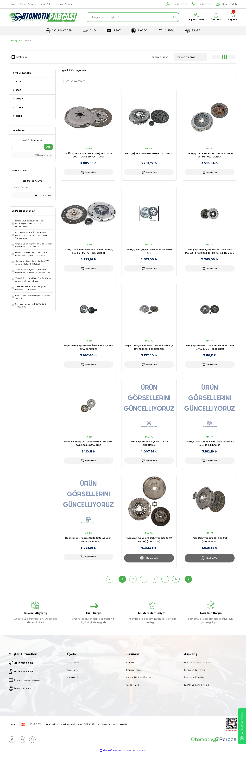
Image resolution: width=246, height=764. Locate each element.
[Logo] (43, 17)
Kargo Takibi (132, 695)
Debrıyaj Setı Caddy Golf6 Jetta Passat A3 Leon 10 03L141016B (209, 451)
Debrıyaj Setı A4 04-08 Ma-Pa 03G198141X (149, 153)
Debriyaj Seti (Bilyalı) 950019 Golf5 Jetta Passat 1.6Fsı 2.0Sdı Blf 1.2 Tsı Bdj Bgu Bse (209, 254)
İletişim (130, 672)
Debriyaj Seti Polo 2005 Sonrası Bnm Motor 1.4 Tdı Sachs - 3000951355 (209, 352)
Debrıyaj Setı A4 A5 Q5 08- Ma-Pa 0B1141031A (149, 451)
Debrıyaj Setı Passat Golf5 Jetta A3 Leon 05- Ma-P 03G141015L (88, 550)
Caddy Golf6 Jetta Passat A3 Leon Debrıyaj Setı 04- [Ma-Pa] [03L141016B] (88, 254)
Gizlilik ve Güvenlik (194, 680)
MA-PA (28, 40)
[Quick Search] (26, 147)
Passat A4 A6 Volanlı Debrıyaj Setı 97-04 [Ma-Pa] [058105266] (149, 550)
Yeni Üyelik (73, 672)
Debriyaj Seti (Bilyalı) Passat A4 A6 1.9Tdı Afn (149, 254)
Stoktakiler (22, 57)
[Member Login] (214, 17)
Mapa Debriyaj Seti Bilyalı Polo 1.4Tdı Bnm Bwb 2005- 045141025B (88, 451)
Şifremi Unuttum (76, 687)
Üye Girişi (72, 680)
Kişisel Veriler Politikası (196, 695)
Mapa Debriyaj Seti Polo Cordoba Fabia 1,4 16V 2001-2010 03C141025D (149, 352)
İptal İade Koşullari (194, 687)
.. (165, 589)
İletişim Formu (134, 680)
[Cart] (232, 17)
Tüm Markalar (43, 195)
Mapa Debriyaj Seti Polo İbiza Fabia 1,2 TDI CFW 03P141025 (88, 352)
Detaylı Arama (43, 155)
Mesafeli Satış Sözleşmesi (198, 672)
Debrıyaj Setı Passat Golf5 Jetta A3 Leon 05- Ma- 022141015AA (210, 155)
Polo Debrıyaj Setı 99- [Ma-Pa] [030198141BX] (209, 550)
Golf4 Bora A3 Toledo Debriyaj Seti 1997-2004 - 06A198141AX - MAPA (88, 155)
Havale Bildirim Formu (138, 687)
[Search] (133, 17)
